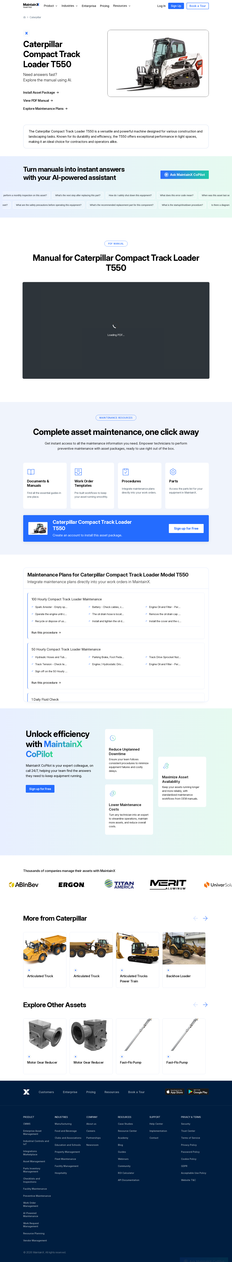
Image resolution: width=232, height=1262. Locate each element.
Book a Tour (197, 6)
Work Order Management (30, 1204)
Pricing (104, 6)
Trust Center (188, 1131)
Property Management (67, 1151)
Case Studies (125, 1123)
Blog (120, 1145)
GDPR (184, 1166)
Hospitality (61, 1173)
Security (185, 1123)
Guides (122, 1151)
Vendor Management (35, 1240)
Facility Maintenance (35, 1188)
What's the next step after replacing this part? (79, 195)
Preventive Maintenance (37, 1195)
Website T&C (188, 1180)
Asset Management (34, 1161)
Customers (46, 1092)
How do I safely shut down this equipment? (131, 195)
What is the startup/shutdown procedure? (180, 205)
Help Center (156, 1123)
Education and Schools (68, 1145)
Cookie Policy (188, 1159)
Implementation (158, 1131)
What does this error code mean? (178, 195)
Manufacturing (63, 1123)
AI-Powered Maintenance (30, 1215)
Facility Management (66, 1166)
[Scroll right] (205, 918)
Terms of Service (190, 1137)
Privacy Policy (189, 1145)
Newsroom (92, 1145)
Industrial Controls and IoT (36, 1143)
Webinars (123, 1159)
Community (124, 1166)
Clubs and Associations (68, 1137)
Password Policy (190, 1151)
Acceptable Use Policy (193, 1173)
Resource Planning (33, 1233)
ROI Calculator (126, 1173)
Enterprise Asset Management (32, 1132)
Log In (161, 6)
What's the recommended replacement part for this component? (120, 205)
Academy (123, 1137)
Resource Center (127, 1131)
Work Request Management (31, 1225)
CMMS (26, 1123)
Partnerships (93, 1137)
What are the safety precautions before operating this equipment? (47, 205)
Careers (90, 1131)
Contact (154, 1137)
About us (91, 1123)
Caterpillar (35, 17)
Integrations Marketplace (30, 1153)
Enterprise (89, 6)
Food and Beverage (66, 1131)
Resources (112, 1092)
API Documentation (128, 1180)
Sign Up (176, 6)
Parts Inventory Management (31, 1170)
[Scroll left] (195, 918)
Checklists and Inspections (31, 1180)
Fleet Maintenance (65, 1159)
